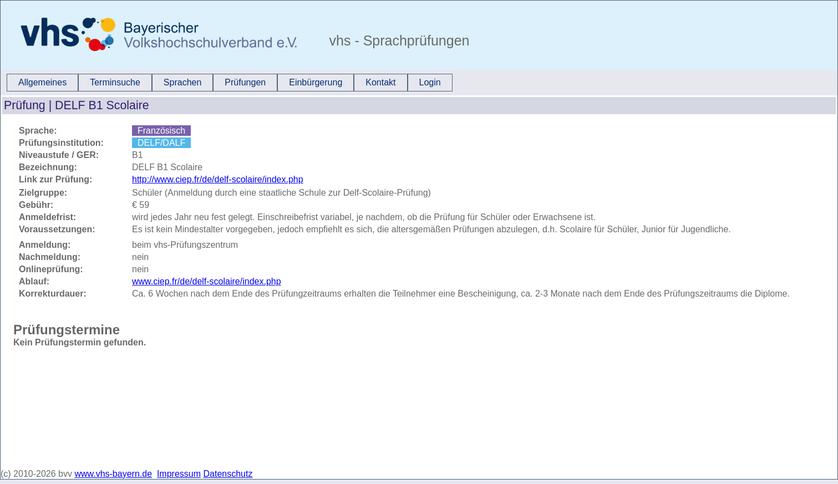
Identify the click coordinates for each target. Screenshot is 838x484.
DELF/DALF (161, 142)
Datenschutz (228, 473)
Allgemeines (42, 82)
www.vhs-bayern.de (113, 473)
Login (430, 82)
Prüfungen (245, 82)
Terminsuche (115, 82)
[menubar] (230, 82)
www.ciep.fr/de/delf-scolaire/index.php (206, 281)
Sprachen (183, 82)
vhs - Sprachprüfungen (398, 40)
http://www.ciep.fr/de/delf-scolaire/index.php (217, 179)
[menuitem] (42, 82)
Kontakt (380, 82)
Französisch (161, 130)
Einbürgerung (315, 82)
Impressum (179, 473)
